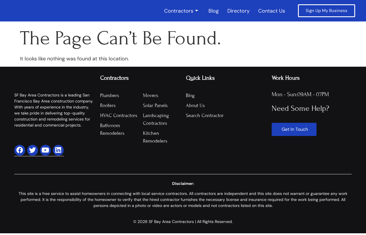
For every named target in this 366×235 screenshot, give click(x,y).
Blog (213, 11)
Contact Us (271, 11)
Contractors (181, 11)
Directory (238, 11)
